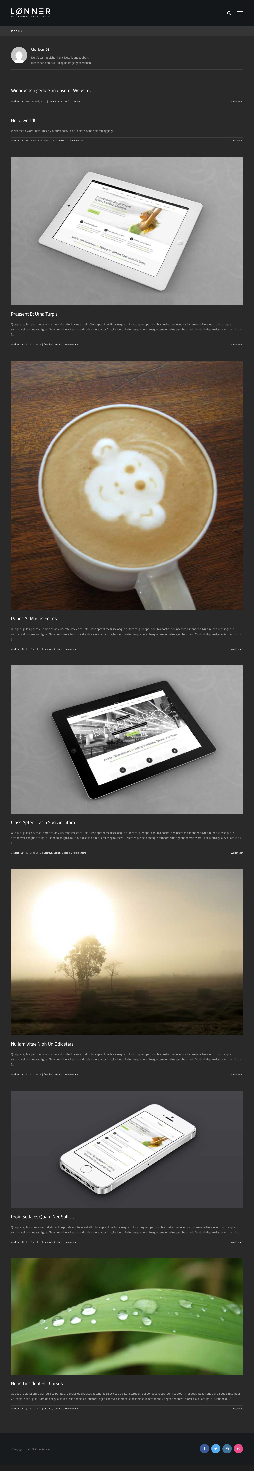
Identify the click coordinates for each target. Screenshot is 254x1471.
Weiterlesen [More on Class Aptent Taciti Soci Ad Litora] (237, 853)
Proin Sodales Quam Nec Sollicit (42, 1216)
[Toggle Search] (229, 13)
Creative (48, 344)
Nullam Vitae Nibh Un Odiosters (42, 1043)
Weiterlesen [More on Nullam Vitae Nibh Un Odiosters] (237, 1074)
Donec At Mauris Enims (34, 618)
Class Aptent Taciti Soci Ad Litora (43, 822)
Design (56, 344)
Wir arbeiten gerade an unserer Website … (52, 90)
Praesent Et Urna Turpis (34, 313)
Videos (65, 853)
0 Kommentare (72, 101)
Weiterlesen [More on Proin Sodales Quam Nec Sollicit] (237, 1242)
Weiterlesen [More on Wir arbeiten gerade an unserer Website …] (237, 101)
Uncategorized (56, 101)
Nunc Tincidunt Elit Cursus (37, 1383)
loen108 (19, 101)
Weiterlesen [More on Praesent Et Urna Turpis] (237, 344)
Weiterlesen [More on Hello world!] (237, 140)
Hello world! (23, 120)
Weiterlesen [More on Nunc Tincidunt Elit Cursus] (237, 1408)
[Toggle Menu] (240, 13)
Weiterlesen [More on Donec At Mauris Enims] (237, 649)
